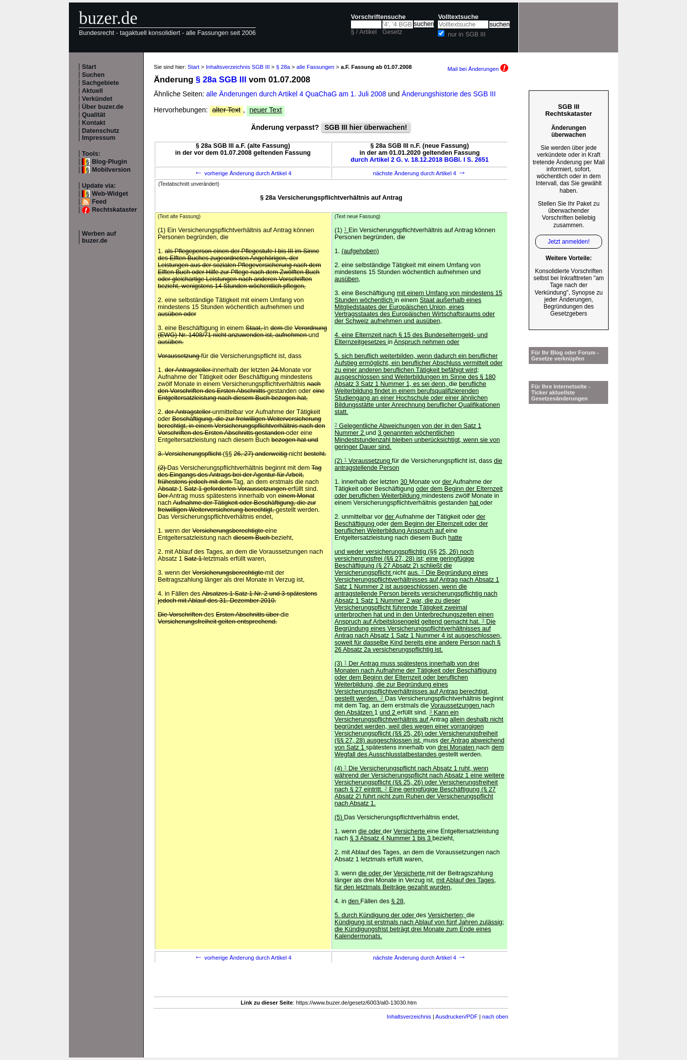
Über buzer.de (102, 106)
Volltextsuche (458, 16)
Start (89, 66)
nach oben (495, 1017)
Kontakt (93, 122)
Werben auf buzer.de (99, 237)
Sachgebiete (100, 82)
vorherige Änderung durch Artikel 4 (243, 173)
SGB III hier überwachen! (366, 127)
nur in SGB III (467, 34)
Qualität (93, 114)
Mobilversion (111, 169)
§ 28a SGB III (221, 79)
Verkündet (97, 98)
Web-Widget (110, 193)
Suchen (93, 74)
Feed (99, 201)
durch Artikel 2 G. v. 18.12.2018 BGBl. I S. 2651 (419, 159)
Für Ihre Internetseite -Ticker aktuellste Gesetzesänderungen (560, 392)
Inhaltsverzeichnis (409, 1017)
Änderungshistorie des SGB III (449, 94)
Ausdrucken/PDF (456, 1017)
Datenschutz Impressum (100, 134)
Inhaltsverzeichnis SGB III (238, 67)
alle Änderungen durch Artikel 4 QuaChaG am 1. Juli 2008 (297, 94)
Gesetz (392, 31)
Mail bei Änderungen (477, 69)
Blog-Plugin (109, 161)
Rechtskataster (114, 209)
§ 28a (283, 67)
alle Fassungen (316, 67)
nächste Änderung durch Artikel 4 (419, 173)
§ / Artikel (364, 31)
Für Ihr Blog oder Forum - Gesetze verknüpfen (565, 355)
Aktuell (92, 90)
